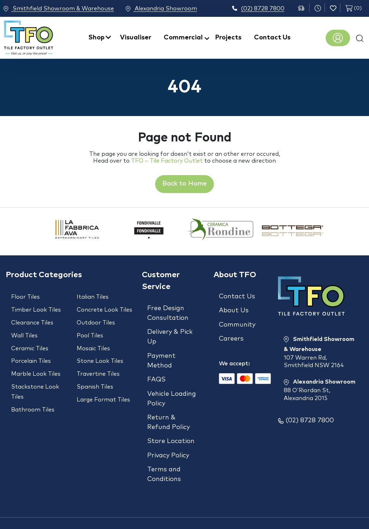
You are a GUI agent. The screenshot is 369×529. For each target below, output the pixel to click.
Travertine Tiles (98, 361)
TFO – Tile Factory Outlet (167, 161)
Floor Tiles (25, 297)
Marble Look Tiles (36, 361)
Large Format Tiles (103, 383)
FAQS (156, 372)
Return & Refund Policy (168, 409)
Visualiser (135, 37)
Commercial (183, 37)
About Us (234, 308)
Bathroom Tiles (32, 393)
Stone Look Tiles (100, 351)
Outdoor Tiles (96, 318)
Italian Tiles (93, 297)
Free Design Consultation (167, 313)
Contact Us (272, 37)
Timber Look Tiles (36, 308)
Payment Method (161, 355)
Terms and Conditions (164, 453)
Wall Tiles (24, 329)
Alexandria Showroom (161, 9)
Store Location (171, 425)
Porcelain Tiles (31, 351)
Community (237, 319)
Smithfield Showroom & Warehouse (59, 9)
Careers (231, 331)
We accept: (234, 353)
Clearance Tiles (32, 318)
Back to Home (184, 184)
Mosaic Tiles (93, 340)
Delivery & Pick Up (170, 334)
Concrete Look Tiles (104, 308)
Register (338, 38)
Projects (228, 37)
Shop (96, 37)
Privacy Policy (168, 437)
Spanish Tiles (95, 372)
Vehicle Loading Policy (171, 388)
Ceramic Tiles (29, 340)
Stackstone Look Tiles (35, 377)
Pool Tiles (90, 329)
